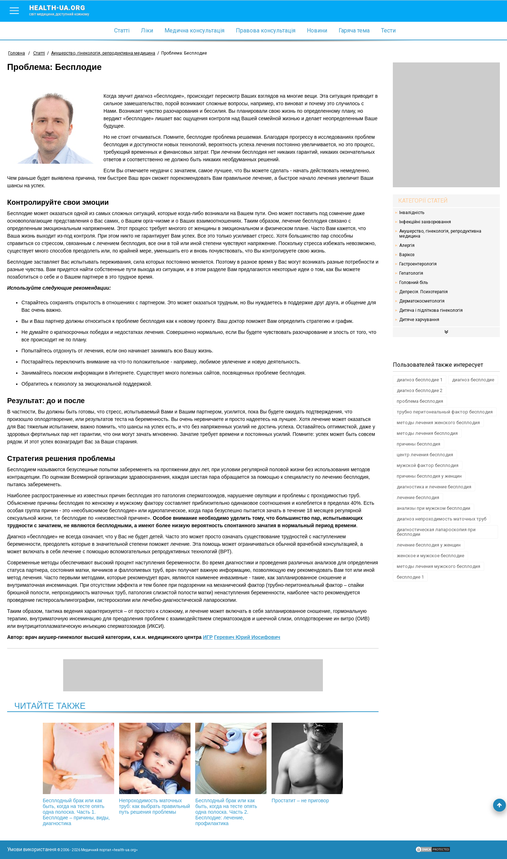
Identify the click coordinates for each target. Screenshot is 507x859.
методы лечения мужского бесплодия (438, 566)
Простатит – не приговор (307, 763)
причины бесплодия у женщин (429, 476)
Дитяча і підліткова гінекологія (431, 310)
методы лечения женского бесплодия (438, 422)
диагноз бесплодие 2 (419, 390)
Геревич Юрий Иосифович (247, 637)
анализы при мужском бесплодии (433, 508)
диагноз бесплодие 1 (419, 379)
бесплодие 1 (410, 577)
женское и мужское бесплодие (430, 555)
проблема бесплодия (420, 401)
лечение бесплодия (418, 497)
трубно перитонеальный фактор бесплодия (445, 412)
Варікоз (407, 254)
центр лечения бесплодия (425, 454)
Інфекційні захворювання (425, 221)
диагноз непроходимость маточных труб (441, 519)
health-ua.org (65, 10)
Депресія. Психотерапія (423, 291)
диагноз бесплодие (473, 379)
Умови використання (31, 849)
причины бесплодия (418, 444)
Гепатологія (411, 273)
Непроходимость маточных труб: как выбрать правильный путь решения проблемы (155, 769)
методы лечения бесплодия (427, 433)
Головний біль (413, 282)
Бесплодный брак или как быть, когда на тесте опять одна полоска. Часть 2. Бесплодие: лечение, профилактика (231, 774)
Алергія (407, 245)
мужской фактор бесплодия (427, 465)
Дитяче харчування (419, 319)
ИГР (208, 637)
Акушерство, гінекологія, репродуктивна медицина (440, 234)
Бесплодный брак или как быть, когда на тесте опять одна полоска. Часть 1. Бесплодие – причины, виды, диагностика (78, 774)
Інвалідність (411, 212)
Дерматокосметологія (422, 301)
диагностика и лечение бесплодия (434, 486)
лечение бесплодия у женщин (429, 545)
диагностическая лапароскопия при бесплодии (436, 532)
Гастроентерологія (418, 263)
